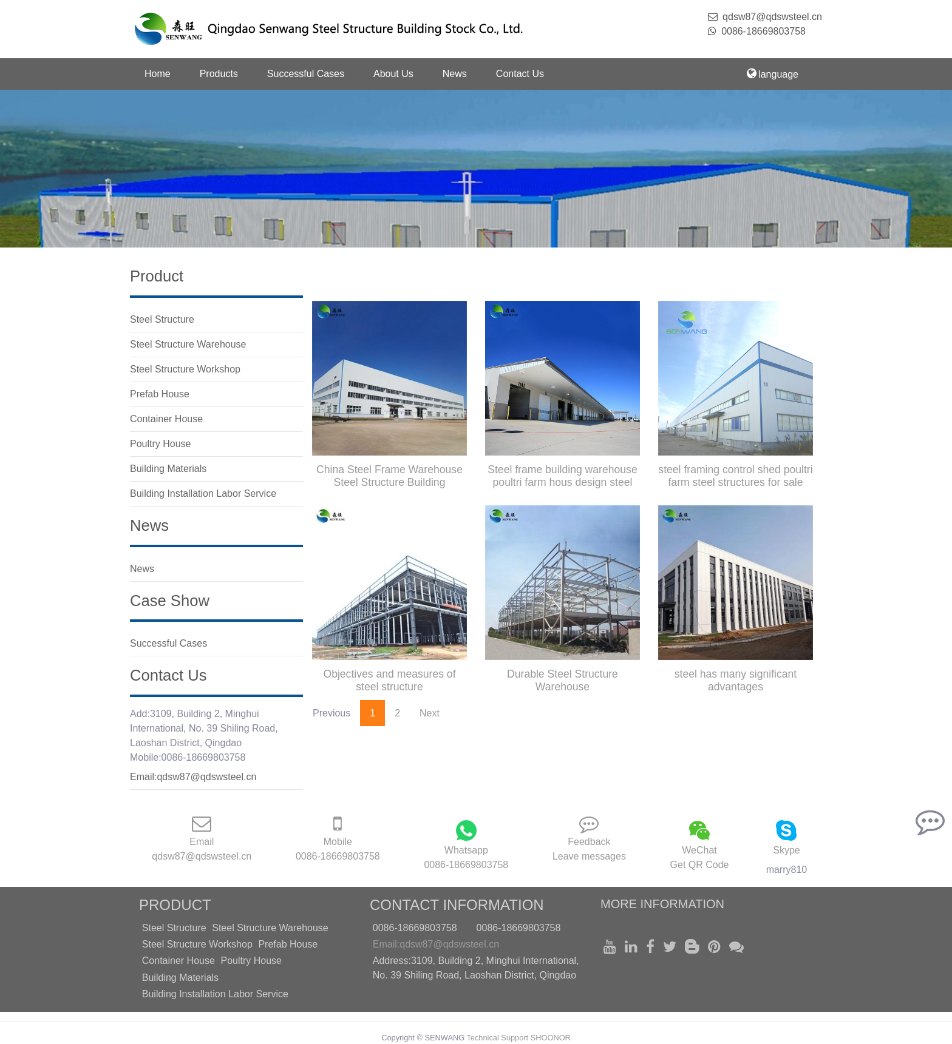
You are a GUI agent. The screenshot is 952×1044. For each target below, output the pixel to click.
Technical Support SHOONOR (518, 1037)
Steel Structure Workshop (197, 944)
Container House (178, 960)
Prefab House (288, 944)
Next (430, 713)
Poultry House (251, 960)
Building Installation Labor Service (215, 994)
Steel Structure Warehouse (270, 928)
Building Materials (180, 977)
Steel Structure (174, 928)
